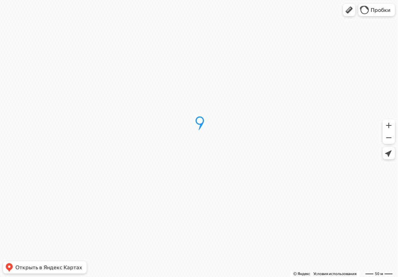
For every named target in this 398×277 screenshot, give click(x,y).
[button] (349, 10)
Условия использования (334, 274)
